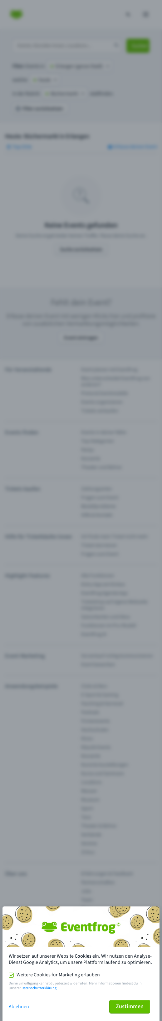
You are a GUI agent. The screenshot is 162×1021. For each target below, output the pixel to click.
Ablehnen (19, 1007)
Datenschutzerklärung (39, 988)
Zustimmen (130, 1006)
